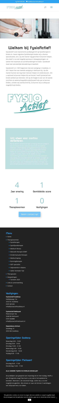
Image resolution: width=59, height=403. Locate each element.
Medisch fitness (15, 249)
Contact (10, 286)
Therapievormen (13, 240)
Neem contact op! (29, 214)
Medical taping (15, 258)
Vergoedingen (12, 277)
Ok (29, 400)
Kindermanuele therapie (18, 255)
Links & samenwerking (15, 283)
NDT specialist (15, 264)
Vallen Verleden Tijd (17, 271)
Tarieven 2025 (15, 280)
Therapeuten (11, 274)
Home (9, 237)
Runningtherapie (16, 261)
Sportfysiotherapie (16, 245)
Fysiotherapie (15, 242)
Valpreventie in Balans (18, 268)
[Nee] (56, 398)
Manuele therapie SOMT (18, 252)
